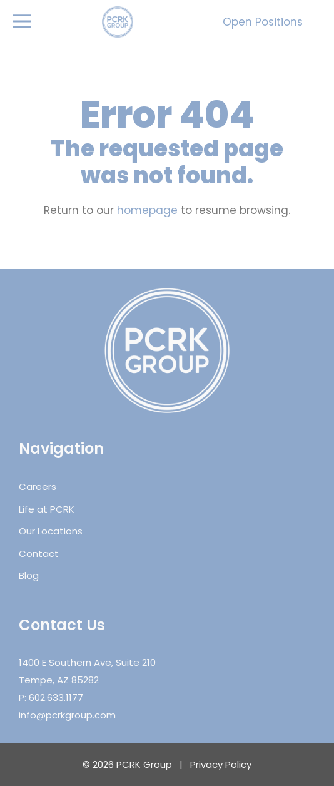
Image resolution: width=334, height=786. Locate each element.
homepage (147, 210)
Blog (29, 575)
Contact (39, 553)
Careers (37, 486)
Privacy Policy (220, 764)
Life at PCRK (46, 509)
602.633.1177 (56, 697)
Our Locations (51, 531)
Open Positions (263, 21)
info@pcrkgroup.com (67, 715)
